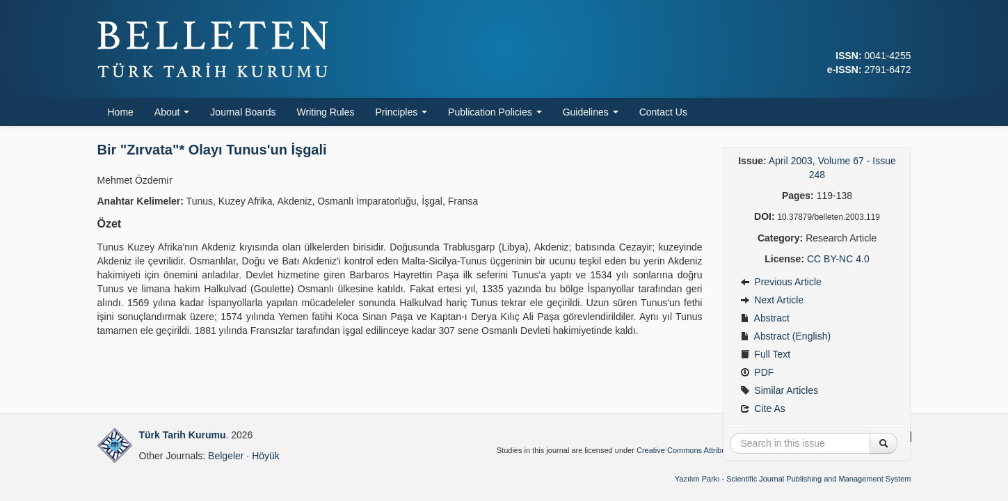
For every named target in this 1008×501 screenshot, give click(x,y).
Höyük (266, 455)
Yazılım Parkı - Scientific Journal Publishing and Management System (793, 479)
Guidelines (590, 112)
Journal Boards (242, 112)
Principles (402, 112)
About (171, 112)
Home (121, 112)
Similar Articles (779, 390)
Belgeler (225, 455)
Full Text (765, 354)
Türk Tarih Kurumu (182, 434)
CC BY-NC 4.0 (838, 258)
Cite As (762, 408)
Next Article (771, 299)
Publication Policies (495, 112)
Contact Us (663, 112)
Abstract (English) (785, 336)
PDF (757, 372)
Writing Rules (326, 112)
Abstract (764, 318)
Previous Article (780, 281)
